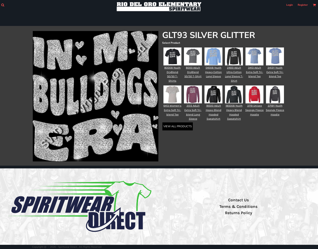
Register (303, 5)
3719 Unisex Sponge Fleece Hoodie (254, 110)
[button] (2, 5)
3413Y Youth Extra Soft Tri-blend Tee (275, 72)
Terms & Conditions (238, 206)
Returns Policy (238, 213)
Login (289, 5)
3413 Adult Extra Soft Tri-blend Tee (254, 72)
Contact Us (238, 200)
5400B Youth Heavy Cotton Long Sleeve (213, 72)
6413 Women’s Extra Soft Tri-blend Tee (172, 110)
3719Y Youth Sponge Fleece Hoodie (275, 110)
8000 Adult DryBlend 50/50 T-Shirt (192, 72)
